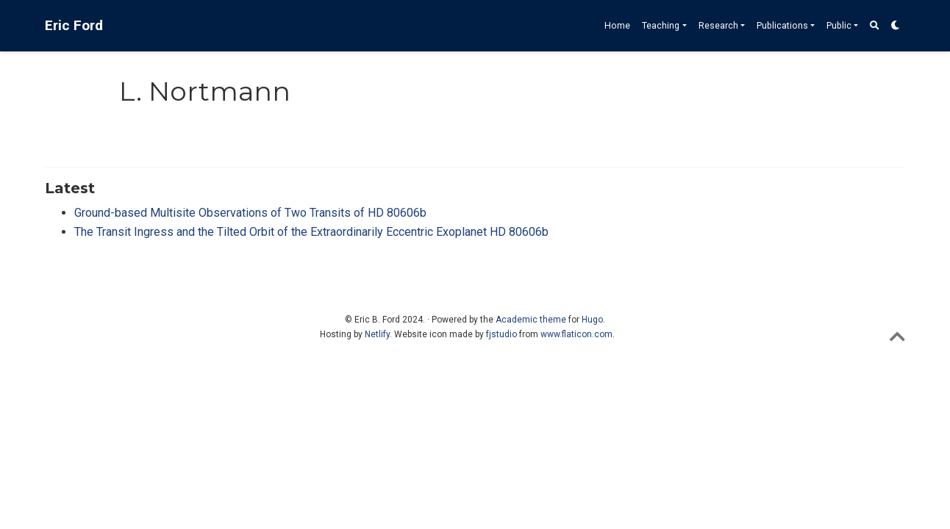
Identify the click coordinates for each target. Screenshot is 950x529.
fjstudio (501, 334)
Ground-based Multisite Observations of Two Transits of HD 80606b (250, 213)
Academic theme (531, 319)
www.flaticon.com (576, 334)
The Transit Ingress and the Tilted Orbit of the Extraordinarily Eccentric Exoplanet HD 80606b (311, 232)
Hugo (592, 319)
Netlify (377, 334)
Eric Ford (74, 25)
